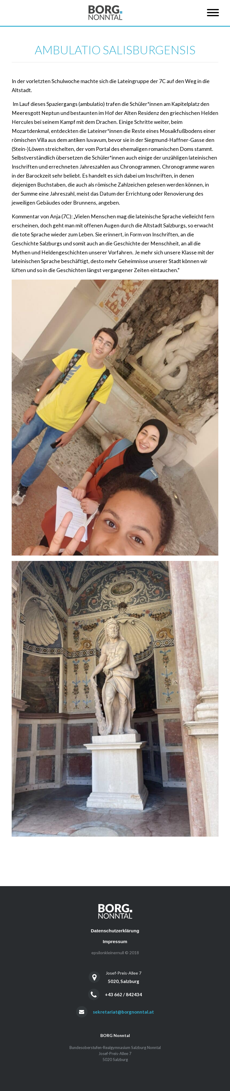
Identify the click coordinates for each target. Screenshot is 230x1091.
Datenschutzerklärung (115, 930)
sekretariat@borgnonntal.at (123, 1012)
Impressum (115, 941)
